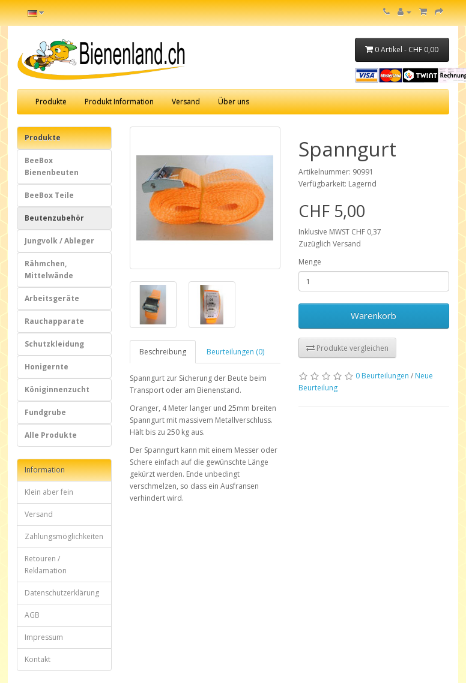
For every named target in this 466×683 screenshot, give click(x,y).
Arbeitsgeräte (52, 298)
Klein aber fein (49, 492)
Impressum (44, 637)
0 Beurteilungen (382, 376)
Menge (309, 262)
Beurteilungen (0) (235, 352)
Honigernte (46, 367)
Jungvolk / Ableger (59, 241)
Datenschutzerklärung (62, 593)
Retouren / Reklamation (46, 564)
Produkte (51, 102)
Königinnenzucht (57, 389)
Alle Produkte (51, 435)
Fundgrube (45, 412)
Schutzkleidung (54, 344)
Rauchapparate (54, 321)
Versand (186, 102)
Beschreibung (162, 352)
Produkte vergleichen (347, 348)
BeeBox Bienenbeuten (52, 166)
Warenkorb (373, 315)
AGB (32, 615)
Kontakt (37, 659)
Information (45, 470)
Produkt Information (119, 102)
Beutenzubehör (54, 218)
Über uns (233, 102)
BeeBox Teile (49, 195)
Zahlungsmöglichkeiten (64, 536)
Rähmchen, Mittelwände (49, 269)
